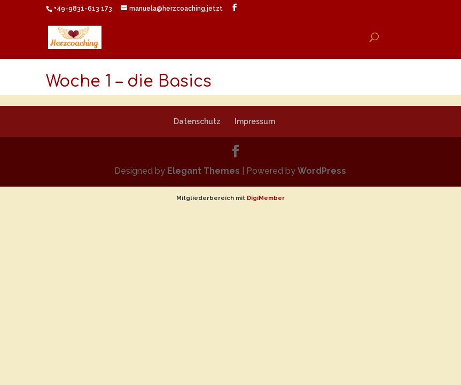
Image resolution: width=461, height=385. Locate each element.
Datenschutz (197, 121)
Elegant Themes (203, 171)
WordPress (322, 171)
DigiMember (266, 198)
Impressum (255, 121)
